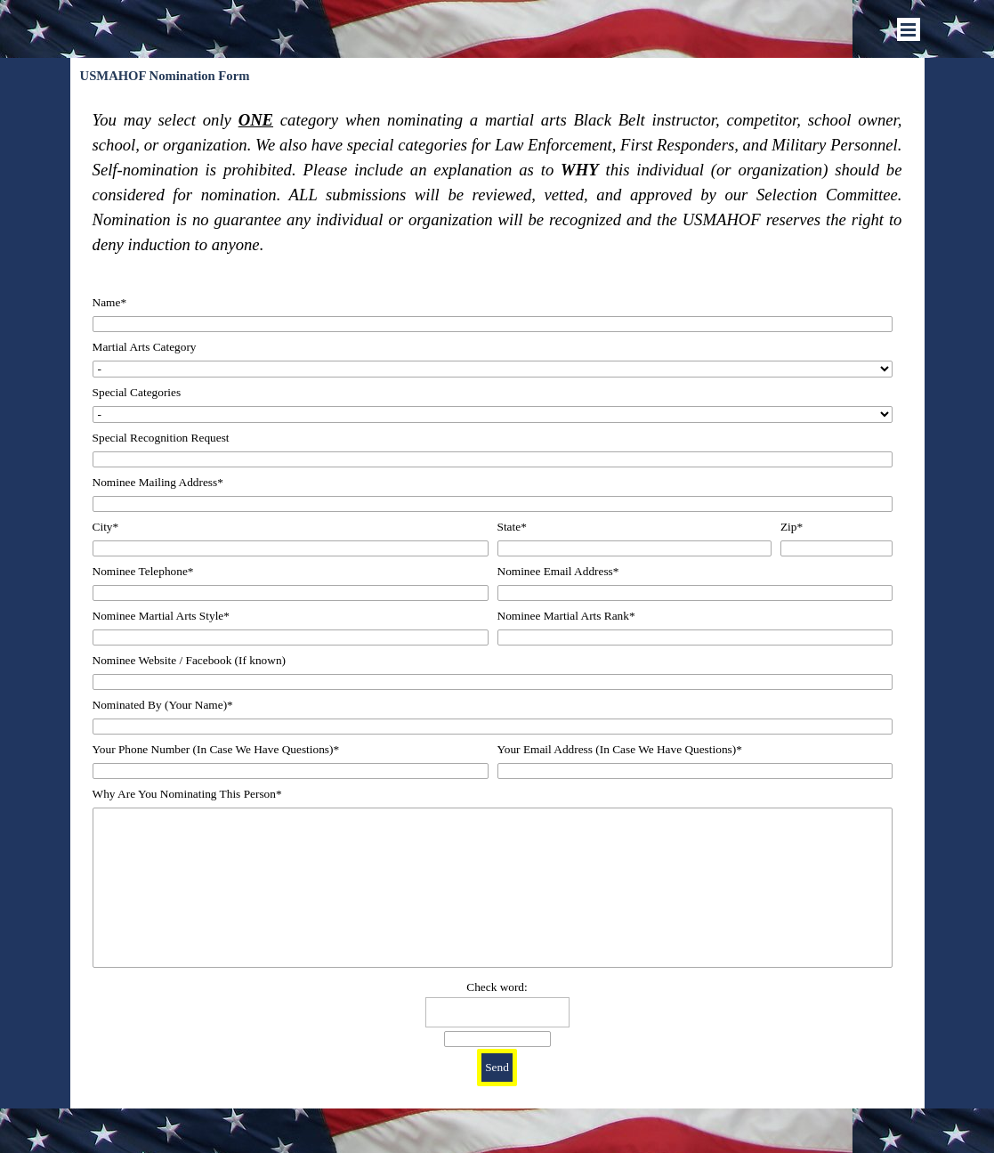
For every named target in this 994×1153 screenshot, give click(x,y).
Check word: (496, 987)
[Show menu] (908, 29)
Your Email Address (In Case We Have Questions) (619, 749)
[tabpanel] (497, 182)
